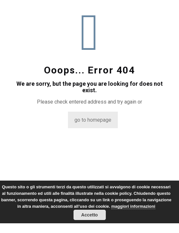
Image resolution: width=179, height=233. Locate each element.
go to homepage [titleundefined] (92, 120)
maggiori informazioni (133, 206)
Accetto (89, 214)
